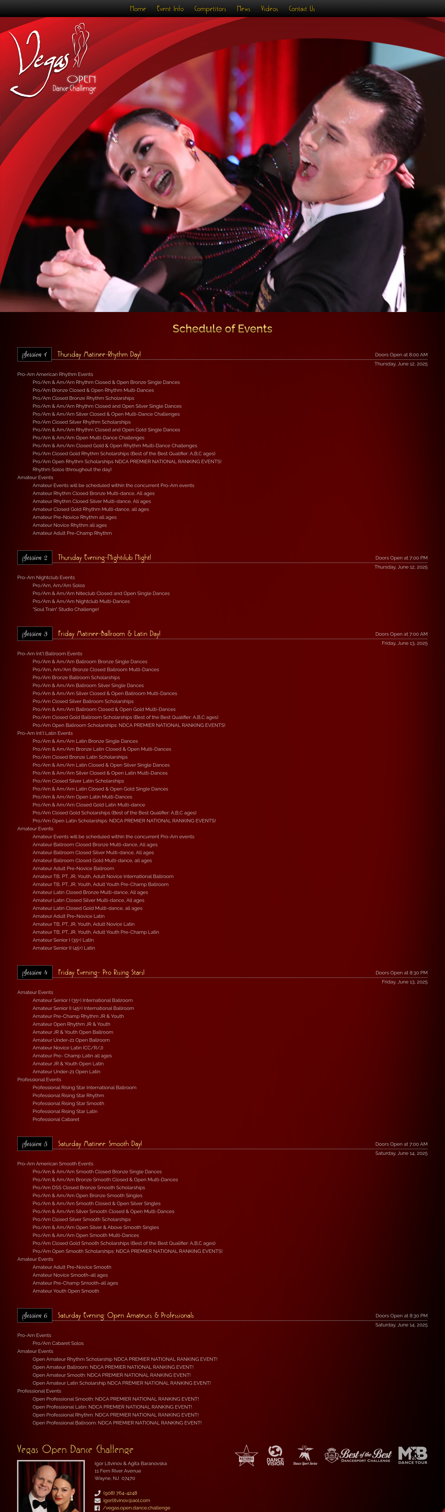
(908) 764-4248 (120, 1493)
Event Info (170, 8)
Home (138, 8)
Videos (269, 8)
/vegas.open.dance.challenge (136, 1508)
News (243, 8)
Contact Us (302, 8)
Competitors (210, 8)
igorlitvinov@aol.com (126, 1500)
